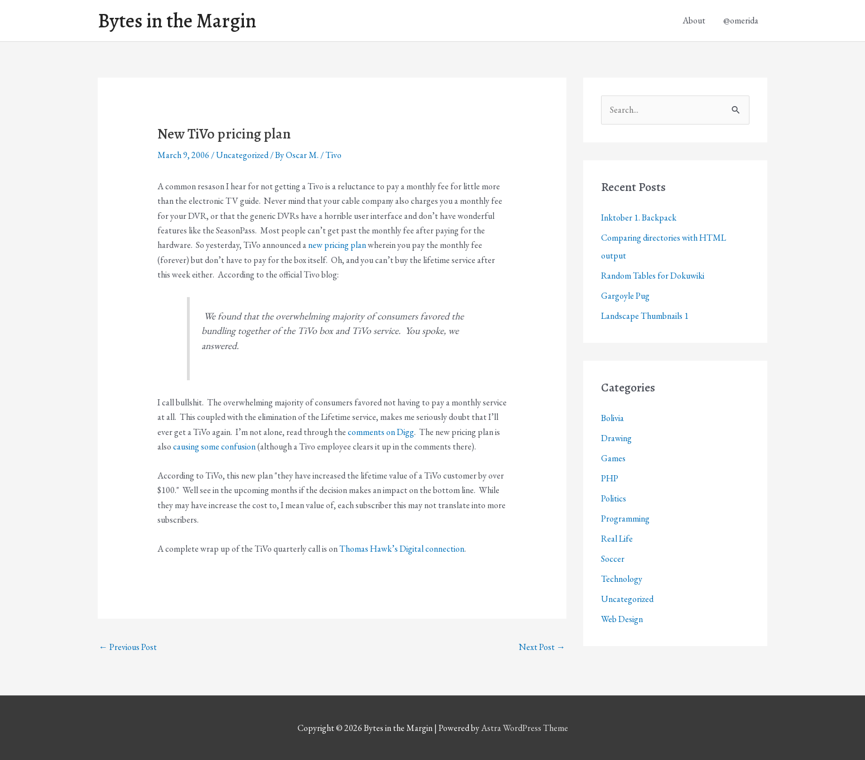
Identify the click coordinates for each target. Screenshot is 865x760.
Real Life (617, 538)
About (694, 20)
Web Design (622, 619)
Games (613, 458)
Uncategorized (242, 155)
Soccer (612, 559)
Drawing (616, 438)
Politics (613, 498)
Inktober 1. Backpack (638, 217)
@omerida (740, 20)
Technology (621, 579)
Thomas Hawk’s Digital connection (401, 549)
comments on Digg (381, 432)
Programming (625, 518)
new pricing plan (337, 245)
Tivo (333, 155)
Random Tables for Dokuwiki (652, 275)
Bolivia (612, 418)
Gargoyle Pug (625, 296)
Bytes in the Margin (177, 20)
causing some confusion (214, 446)
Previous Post (128, 647)
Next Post (542, 647)
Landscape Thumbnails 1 (645, 316)
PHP (609, 478)
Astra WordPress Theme (524, 728)
